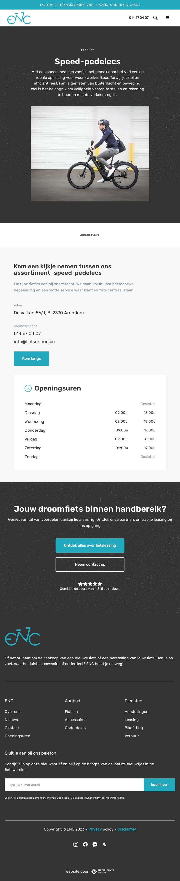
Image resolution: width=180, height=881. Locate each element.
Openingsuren (17, 736)
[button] (167, 17)
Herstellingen (137, 711)
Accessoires (75, 719)
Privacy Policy (92, 797)
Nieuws (11, 719)
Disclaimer (127, 829)
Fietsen (71, 711)
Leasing (132, 719)
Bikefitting (134, 728)
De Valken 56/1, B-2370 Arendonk (49, 312)
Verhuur (132, 736)
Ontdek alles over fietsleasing (90, 545)
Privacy (95, 829)
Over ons (13, 711)
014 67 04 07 (27, 333)
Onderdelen (75, 728)
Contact (12, 728)
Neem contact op (90, 564)
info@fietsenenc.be (34, 341)
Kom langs (31, 358)
